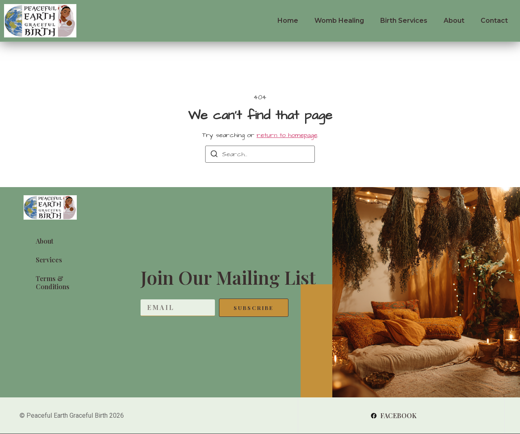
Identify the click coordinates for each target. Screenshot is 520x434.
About (454, 20)
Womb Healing (339, 20)
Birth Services (403, 20)
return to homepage (287, 135)
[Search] (214, 155)
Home (287, 20)
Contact (494, 20)
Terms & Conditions (52, 282)
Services (49, 259)
